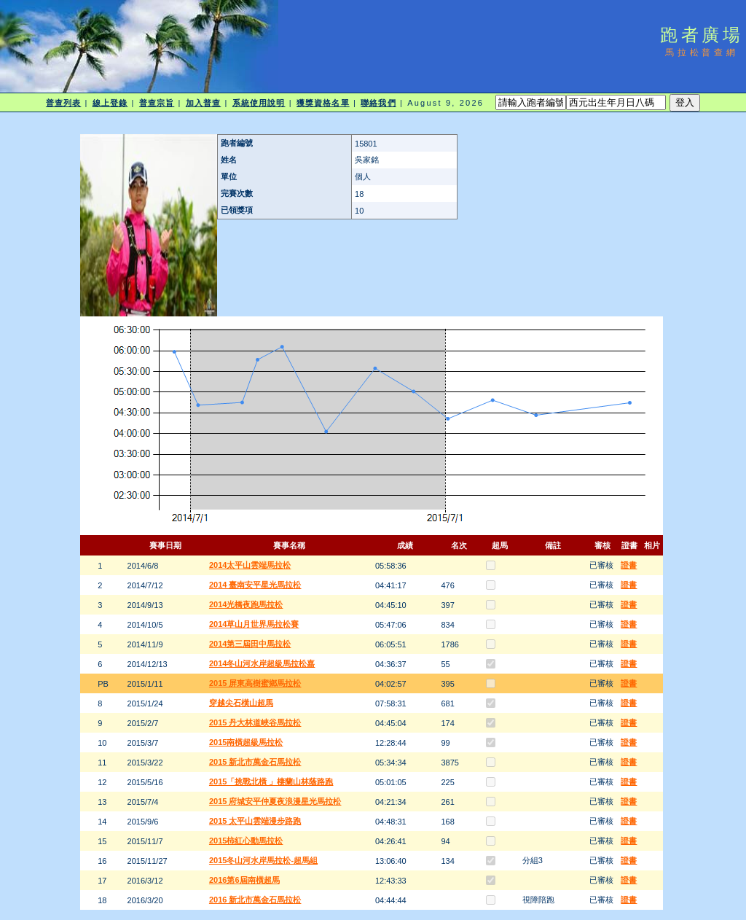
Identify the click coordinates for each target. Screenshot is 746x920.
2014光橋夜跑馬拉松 (246, 604)
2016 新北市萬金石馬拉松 (255, 899)
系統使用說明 (259, 102)
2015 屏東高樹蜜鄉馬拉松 (255, 683)
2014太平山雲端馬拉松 (250, 565)
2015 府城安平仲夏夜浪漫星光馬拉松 (275, 801)
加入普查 (203, 102)
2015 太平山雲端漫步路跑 (255, 820)
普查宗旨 (156, 102)
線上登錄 (110, 102)
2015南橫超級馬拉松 (246, 742)
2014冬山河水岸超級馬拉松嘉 (262, 663)
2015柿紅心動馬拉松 (246, 840)
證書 (629, 565)
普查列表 (63, 102)
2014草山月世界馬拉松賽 (254, 624)
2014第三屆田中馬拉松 (250, 643)
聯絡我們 (378, 102)
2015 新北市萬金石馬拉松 (255, 761)
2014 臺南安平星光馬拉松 (255, 584)
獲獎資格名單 (323, 102)
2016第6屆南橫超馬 (244, 880)
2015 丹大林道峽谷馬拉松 (255, 722)
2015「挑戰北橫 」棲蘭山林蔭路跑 (271, 781)
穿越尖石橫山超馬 (241, 702)
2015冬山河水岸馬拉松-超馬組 (263, 860)
